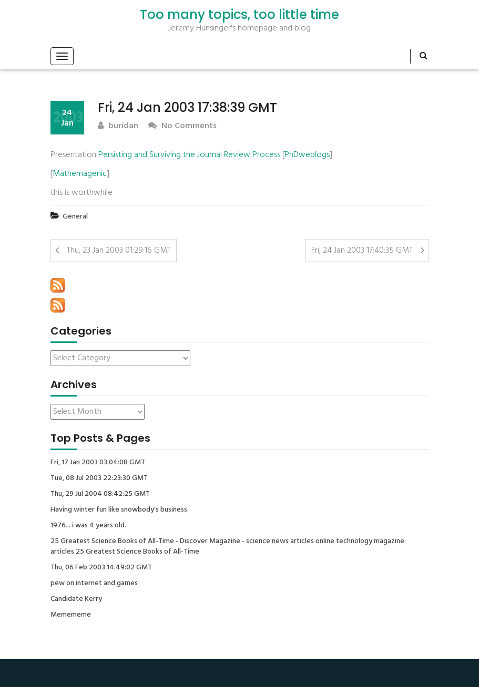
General (75, 217)
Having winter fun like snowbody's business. (119, 510)
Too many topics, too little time (239, 15)
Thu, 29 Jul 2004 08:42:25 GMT (100, 494)
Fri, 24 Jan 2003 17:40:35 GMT (362, 250)
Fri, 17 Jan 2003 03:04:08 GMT (97, 462)
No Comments (182, 126)
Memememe (70, 615)
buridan (118, 126)
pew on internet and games (94, 583)
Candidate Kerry (76, 599)
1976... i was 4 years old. (88, 526)
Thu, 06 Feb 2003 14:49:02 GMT (101, 568)
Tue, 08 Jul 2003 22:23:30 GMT (99, 478)
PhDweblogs (307, 155)
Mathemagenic (80, 174)
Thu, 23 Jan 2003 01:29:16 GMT (119, 250)
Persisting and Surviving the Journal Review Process (189, 155)
